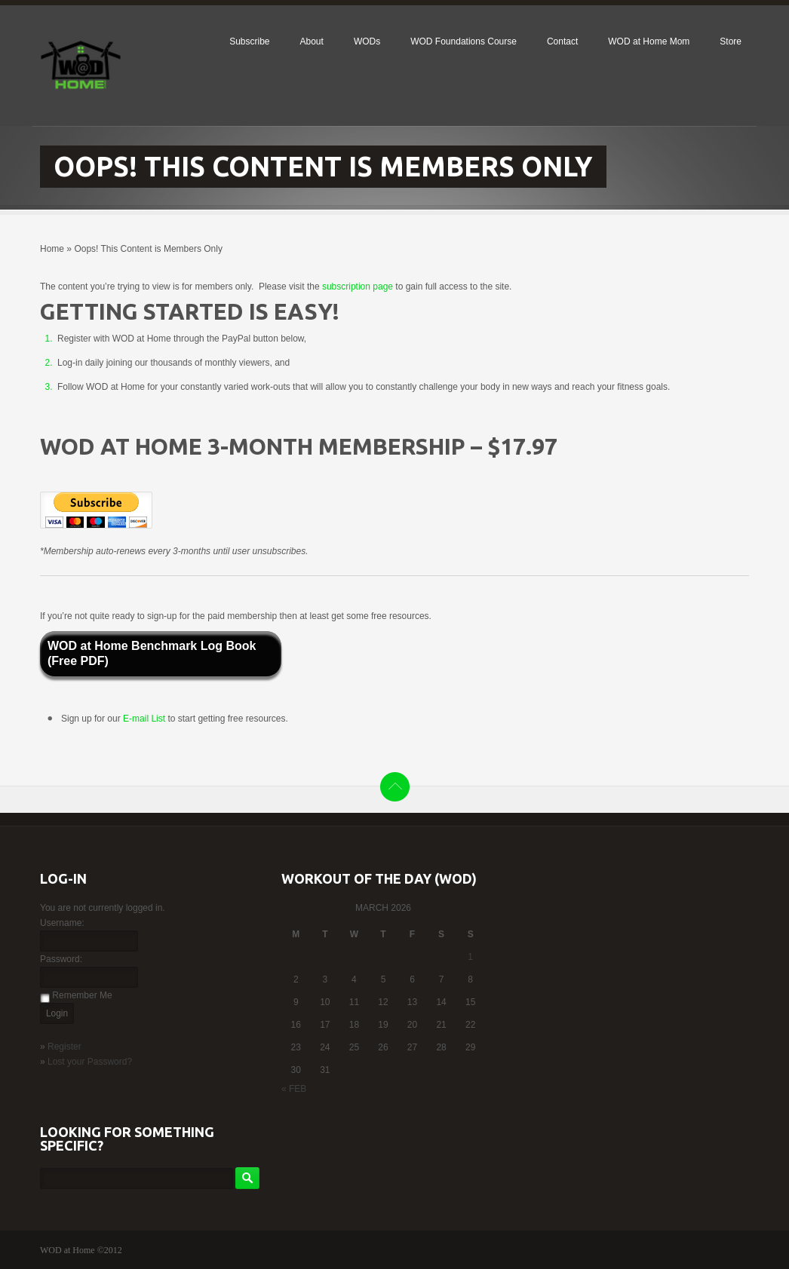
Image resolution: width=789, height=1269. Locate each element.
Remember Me (82, 995)
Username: (62, 923)
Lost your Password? (90, 1061)
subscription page (357, 286)
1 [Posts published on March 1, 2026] (470, 957)
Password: (61, 959)
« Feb (293, 1089)
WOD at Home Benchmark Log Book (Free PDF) (152, 653)
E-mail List (145, 718)
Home (52, 249)
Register (64, 1046)
